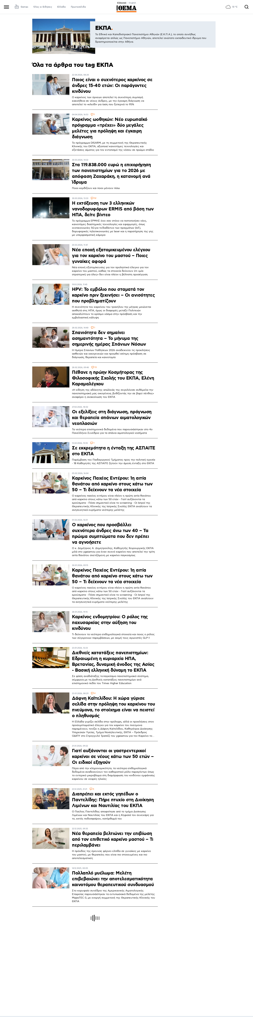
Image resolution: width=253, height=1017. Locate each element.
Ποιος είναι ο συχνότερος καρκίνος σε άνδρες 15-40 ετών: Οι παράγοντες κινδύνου (112, 85)
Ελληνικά (121, 3)
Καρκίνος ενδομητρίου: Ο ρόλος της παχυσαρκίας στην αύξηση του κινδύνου (110, 622)
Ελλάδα (61, 6)
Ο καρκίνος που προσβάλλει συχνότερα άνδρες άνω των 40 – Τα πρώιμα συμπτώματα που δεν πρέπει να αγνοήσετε (110, 533)
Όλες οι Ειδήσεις (42, 6)
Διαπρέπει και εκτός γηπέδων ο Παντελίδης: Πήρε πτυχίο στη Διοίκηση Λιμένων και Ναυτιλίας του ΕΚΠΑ (113, 800)
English (132, 3)
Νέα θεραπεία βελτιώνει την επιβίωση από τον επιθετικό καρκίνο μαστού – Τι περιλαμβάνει (112, 839)
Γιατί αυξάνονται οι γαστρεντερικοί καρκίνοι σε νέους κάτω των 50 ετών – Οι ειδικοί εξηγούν (113, 756)
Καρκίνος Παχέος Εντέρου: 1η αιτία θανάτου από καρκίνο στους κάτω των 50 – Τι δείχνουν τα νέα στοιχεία (112, 484)
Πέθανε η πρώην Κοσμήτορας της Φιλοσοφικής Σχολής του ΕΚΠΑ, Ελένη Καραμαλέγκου (113, 378)
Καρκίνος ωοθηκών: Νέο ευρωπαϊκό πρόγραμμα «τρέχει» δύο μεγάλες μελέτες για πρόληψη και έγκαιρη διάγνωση (109, 128)
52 (95, 198)
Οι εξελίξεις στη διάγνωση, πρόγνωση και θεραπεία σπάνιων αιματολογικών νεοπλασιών (112, 418)
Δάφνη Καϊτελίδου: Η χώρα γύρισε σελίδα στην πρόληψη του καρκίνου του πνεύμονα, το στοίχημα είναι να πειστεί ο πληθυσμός (113, 707)
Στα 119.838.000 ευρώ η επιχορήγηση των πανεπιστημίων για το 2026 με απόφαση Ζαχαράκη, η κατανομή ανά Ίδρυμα (111, 173)
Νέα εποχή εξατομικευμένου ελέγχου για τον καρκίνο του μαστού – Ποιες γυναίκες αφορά (111, 255)
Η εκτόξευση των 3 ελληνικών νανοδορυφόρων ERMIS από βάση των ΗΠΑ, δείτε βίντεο (113, 209)
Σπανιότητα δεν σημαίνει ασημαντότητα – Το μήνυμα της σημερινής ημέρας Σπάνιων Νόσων (109, 338)
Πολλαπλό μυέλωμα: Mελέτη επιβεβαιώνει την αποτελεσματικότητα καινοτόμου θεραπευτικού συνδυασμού (113, 879)
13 (96, 367)
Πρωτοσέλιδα (78, 6)
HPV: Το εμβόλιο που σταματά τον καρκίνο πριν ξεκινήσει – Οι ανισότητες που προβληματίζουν (113, 295)
